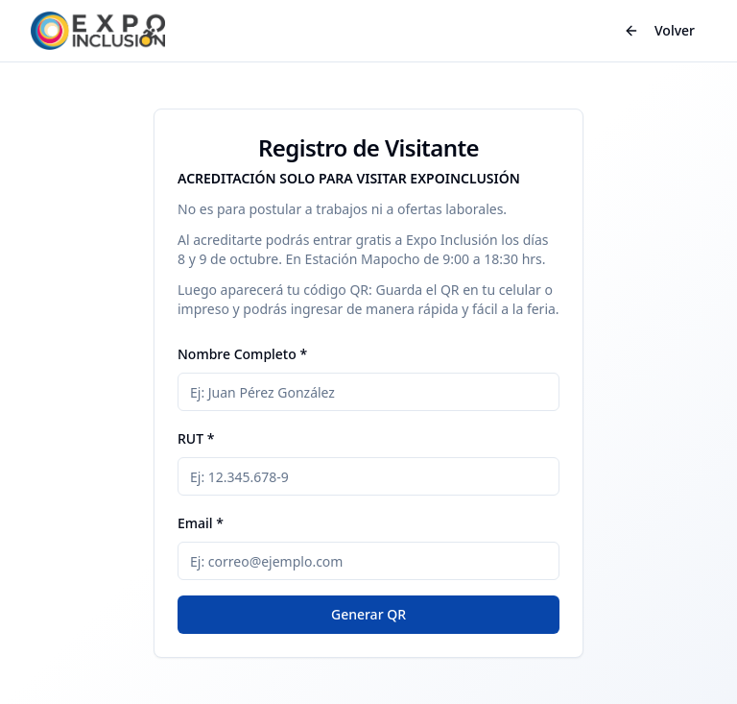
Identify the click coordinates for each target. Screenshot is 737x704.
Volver (659, 30)
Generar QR (368, 614)
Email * (201, 523)
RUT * (196, 438)
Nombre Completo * (242, 354)
